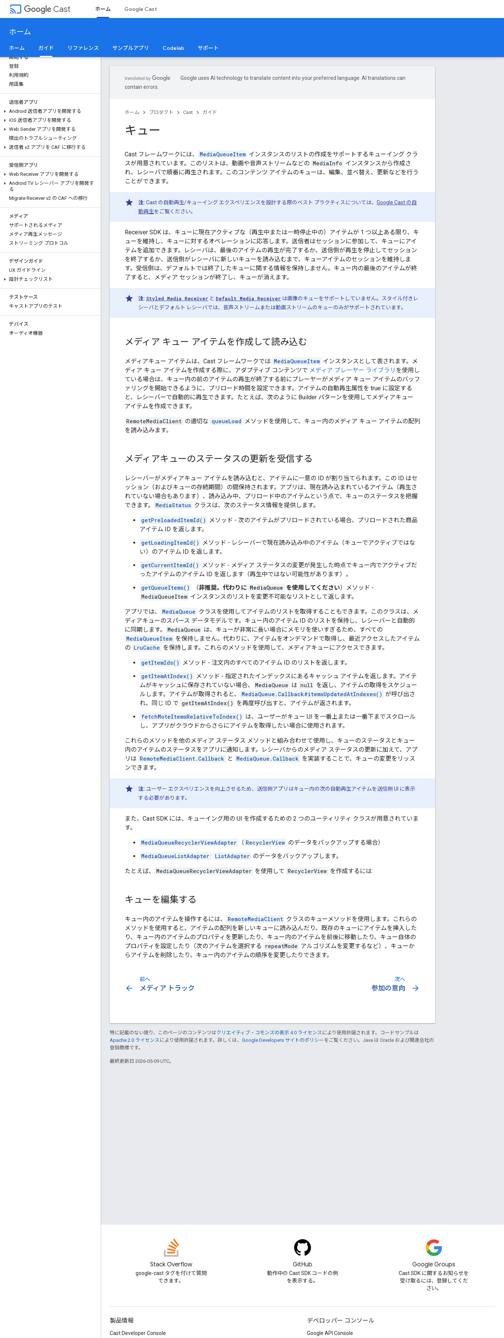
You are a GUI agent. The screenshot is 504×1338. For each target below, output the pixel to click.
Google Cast (140, 9)
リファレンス (83, 48)
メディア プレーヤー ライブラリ (352, 370)
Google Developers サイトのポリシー (283, 1040)
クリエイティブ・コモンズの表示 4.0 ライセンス (269, 1032)
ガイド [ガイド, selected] (46, 48)
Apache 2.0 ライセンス (135, 1040)
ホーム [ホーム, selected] (103, 9)
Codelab (173, 48)
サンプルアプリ (130, 48)
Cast (47, 9)
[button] (49, 111)
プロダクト (161, 112)
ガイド (210, 112)
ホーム (20, 32)
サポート (208, 48)
